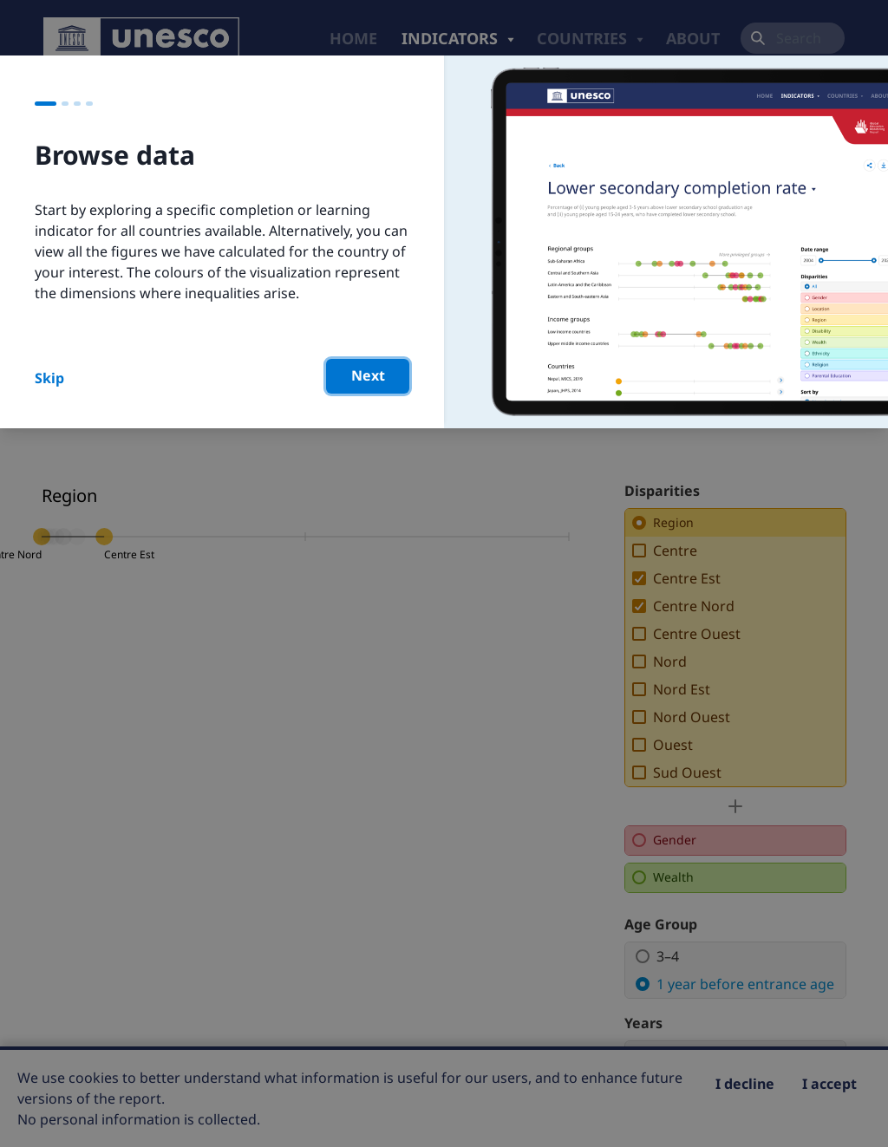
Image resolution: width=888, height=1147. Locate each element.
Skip (49, 378)
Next (368, 375)
